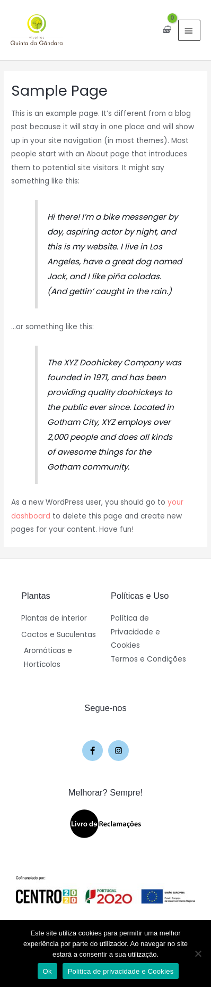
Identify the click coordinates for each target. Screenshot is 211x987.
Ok (47, 971)
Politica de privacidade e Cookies (121, 971)
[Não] (197, 953)
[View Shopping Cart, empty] (166, 30)
